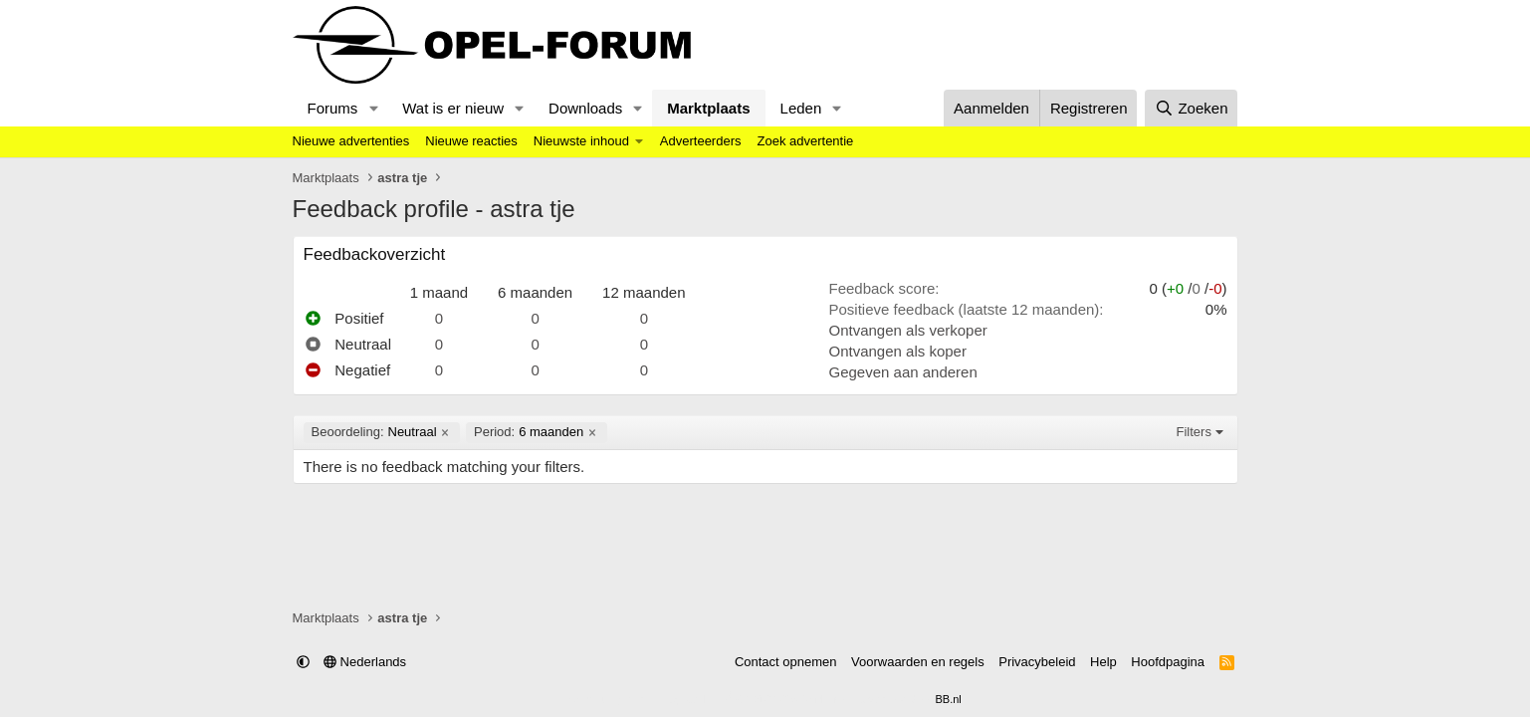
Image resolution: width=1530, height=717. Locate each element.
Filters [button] (1194, 431)
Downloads (585, 108)
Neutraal (374, 432)
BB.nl (948, 699)
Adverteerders (701, 140)
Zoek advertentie (805, 140)
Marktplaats (708, 108)
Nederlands (365, 661)
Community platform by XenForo (716, 699)
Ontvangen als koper (898, 351)
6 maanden (528, 432)
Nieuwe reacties (471, 140)
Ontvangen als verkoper (908, 330)
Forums (333, 108)
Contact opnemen (786, 661)
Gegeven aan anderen (903, 371)
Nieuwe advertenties (351, 140)
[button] (373, 108)
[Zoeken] (1191, 108)
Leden (801, 108)
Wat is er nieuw (453, 108)
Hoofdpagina (1167, 661)
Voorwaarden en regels (917, 661)
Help (1103, 661)
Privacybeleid (1036, 661)
